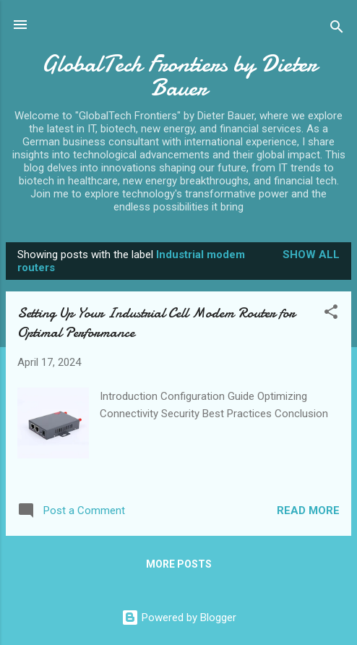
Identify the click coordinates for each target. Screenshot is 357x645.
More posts (179, 564)
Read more (308, 510)
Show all (311, 254)
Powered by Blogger (178, 617)
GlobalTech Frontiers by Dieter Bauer (179, 76)
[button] (331, 314)
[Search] (336, 29)
